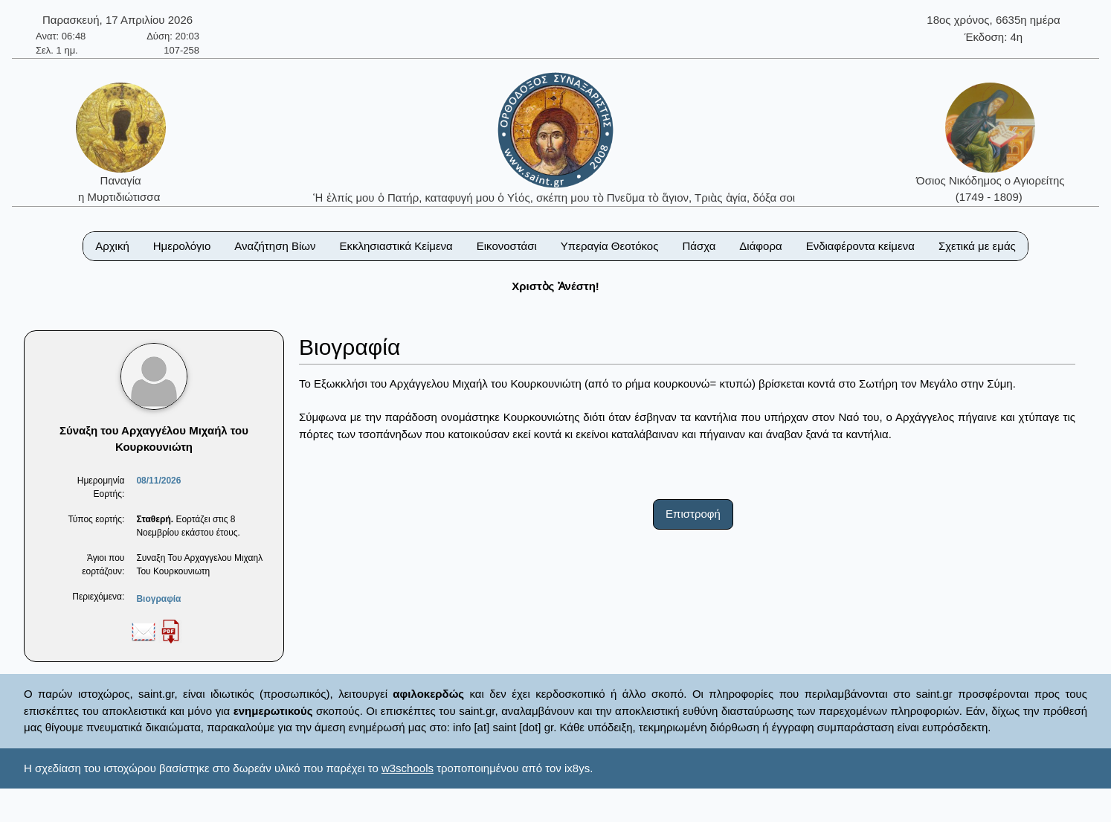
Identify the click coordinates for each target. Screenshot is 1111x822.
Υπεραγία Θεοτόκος (610, 246)
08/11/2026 (158, 480)
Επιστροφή (693, 513)
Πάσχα (698, 246)
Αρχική (112, 246)
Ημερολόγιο (182, 246)
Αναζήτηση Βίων (274, 246)
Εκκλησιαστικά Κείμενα (395, 246)
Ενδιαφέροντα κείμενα (860, 246)
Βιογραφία (158, 599)
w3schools (407, 768)
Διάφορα (760, 246)
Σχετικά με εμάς (977, 246)
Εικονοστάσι (507, 246)
